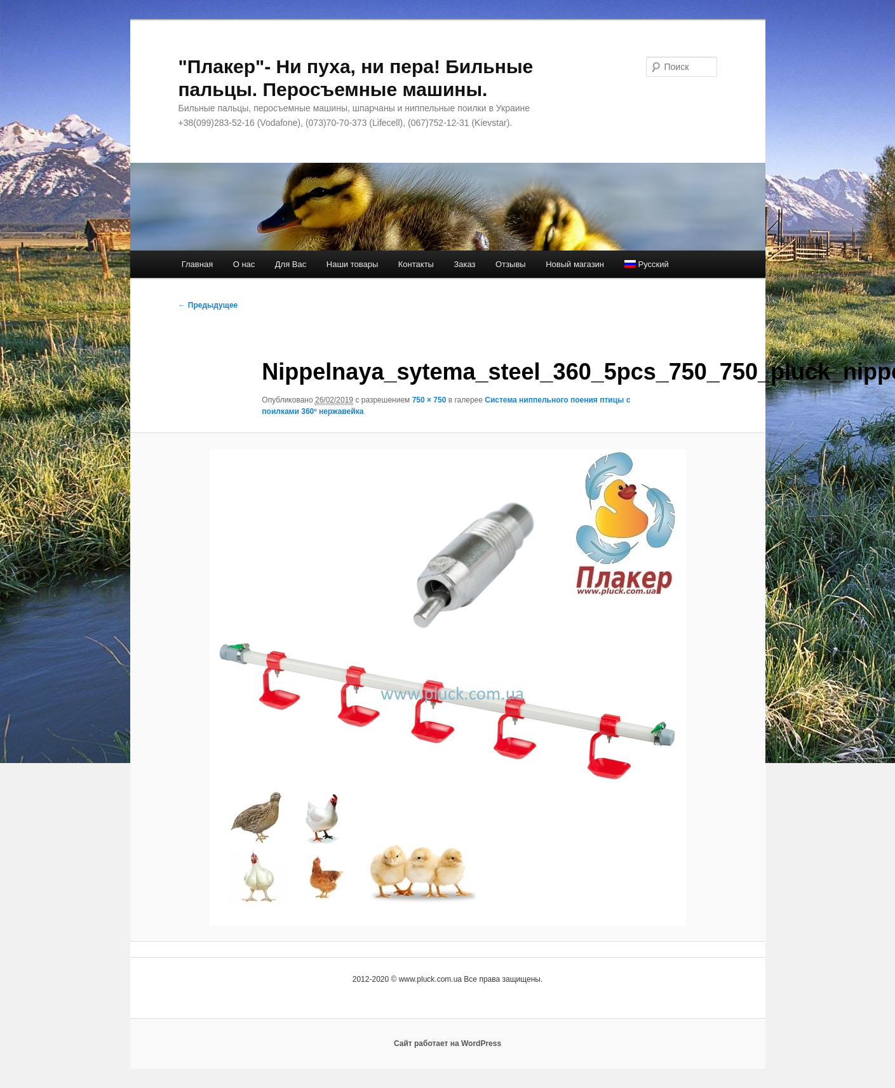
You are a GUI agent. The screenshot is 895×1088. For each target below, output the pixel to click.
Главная (197, 264)
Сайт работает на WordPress (447, 1043)
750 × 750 (429, 400)
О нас (244, 264)
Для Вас (290, 264)
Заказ (464, 264)
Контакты (416, 264)
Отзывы (510, 264)
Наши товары (352, 264)
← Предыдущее (208, 305)
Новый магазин (575, 264)
